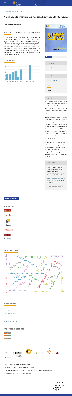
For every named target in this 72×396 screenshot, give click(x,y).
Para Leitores (7, 308)
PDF (48, 57)
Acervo (11, 12)
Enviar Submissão (11, 198)
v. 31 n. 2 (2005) (19, 12)
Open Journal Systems (11, 321)
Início (6, 12)
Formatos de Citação (55, 186)
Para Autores (7, 311)
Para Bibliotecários (9, 313)
